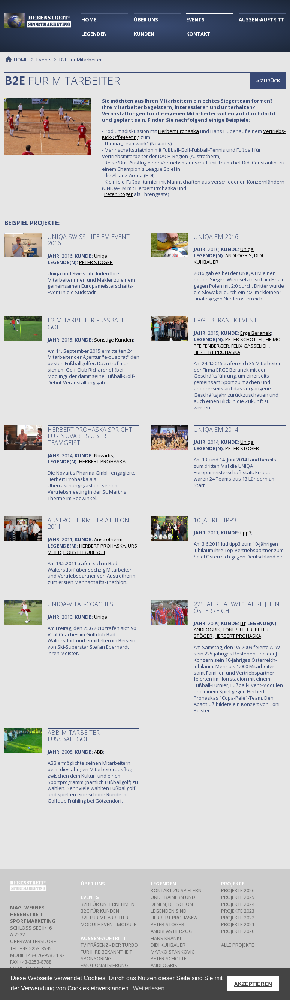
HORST (84, 552)
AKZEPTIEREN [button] (253, 984)
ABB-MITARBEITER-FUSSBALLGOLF (75, 735)
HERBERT (217, 352)
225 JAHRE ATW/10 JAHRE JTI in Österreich (237, 607)
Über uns (93, 883)
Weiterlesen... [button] (151, 988)
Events (44, 59)
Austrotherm (108, 539)
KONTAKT (198, 33)
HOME (88, 19)
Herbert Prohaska (178, 131)
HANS (166, 938)
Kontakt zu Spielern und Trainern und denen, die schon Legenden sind (176, 900)
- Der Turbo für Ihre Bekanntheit (109, 948)
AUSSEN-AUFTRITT (261, 19)
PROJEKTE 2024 (237, 904)
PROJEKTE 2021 (237, 924)
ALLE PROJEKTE (237, 945)
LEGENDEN (94, 33)
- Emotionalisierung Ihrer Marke (105, 965)
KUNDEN (144, 33)
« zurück (268, 80)
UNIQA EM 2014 (216, 429)
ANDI (238, 255)
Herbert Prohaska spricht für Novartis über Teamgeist (90, 436)
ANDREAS (172, 931)
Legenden (163, 883)
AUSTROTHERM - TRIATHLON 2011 (88, 523)
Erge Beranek (255, 333)
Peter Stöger (118, 194)
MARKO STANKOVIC (172, 951)
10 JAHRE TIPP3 (215, 520)
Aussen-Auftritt (103, 938)
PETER (96, 262)
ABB (98, 751)
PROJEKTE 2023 (237, 910)
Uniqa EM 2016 (216, 237)
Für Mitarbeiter (105, 917)
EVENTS (195, 19)
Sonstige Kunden (113, 339)
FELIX (250, 345)
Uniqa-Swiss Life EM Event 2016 (89, 240)
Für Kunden (100, 910)
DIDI (168, 945)
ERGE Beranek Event (225, 320)
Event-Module (108, 924)
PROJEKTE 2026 (237, 890)
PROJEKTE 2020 (237, 931)
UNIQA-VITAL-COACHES (80, 604)
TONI (238, 629)
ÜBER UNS (146, 19)
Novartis (103, 455)
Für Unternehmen (108, 904)
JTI (242, 623)
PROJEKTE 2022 (237, 917)
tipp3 (245, 532)
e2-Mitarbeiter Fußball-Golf (87, 323)
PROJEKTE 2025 (237, 897)
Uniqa (101, 255)
